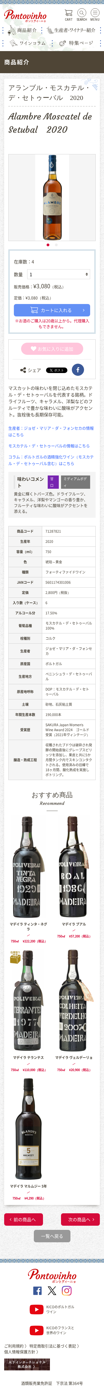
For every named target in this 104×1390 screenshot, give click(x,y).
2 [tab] (56, 245)
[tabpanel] (52, 197)
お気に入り (45, 348)
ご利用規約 (16, 1346)
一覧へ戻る (52, 1236)
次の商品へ (79, 1219)
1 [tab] (48, 245)
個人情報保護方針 (22, 1351)
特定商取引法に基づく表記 (55, 1346)
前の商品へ (25, 1219)
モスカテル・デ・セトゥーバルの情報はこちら (49, 445)
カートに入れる (51, 310)
